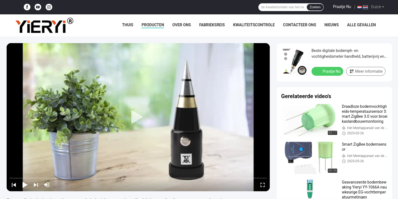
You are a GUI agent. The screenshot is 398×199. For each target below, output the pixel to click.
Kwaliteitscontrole (254, 25)
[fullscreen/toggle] (262, 184)
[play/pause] (24, 184)
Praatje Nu (342, 6)
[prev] (13, 184)
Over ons (181, 25)
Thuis (127, 25)
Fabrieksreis (212, 25)
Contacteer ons (299, 25)
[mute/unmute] (47, 184)
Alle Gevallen (361, 25)
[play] (138, 117)
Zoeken (315, 7)
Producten (153, 25)
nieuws (331, 25)
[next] (35, 184)
